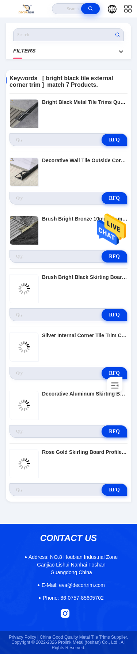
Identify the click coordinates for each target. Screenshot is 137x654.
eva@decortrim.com (73, 585)
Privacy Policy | (23, 637)
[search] (90, 8)
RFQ (114, 140)
